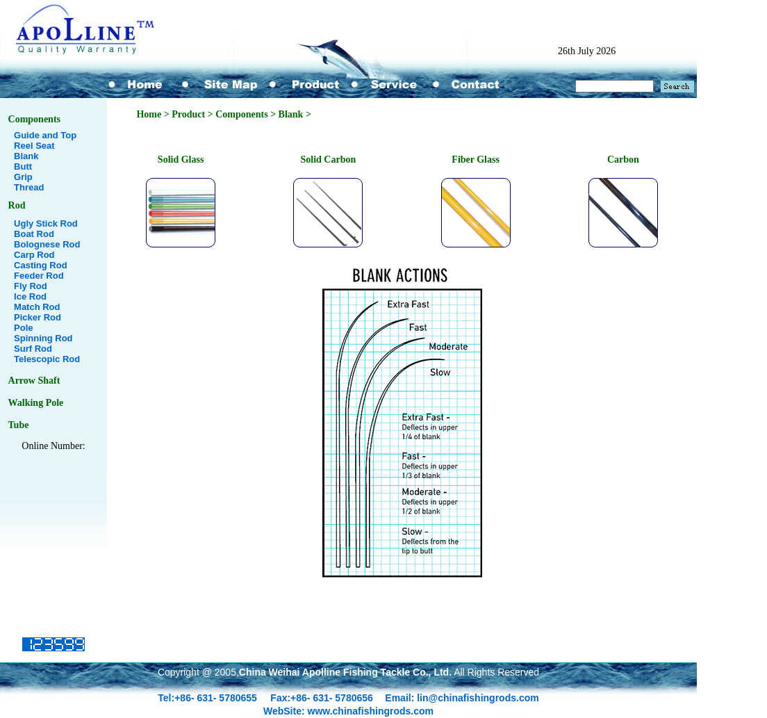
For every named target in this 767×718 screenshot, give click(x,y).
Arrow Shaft (34, 380)
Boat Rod (34, 234)
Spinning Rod (43, 338)
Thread (29, 187)
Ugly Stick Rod (46, 223)
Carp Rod (34, 255)
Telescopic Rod (47, 359)
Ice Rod (30, 296)
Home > (154, 114)
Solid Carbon (328, 159)
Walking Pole (36, 403)
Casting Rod (40, 265)
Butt (23, 166)
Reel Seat (34, 145)
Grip (23, 177)
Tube (18, 425)
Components (34, 119)
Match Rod (37, 307)
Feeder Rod (39, 275)
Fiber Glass (476, 159)
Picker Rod (37, 317)
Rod (17, 205)
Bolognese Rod (47, 244)
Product (188, 114)
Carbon (623, 159)
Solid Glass (181, 159)
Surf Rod (33, 348)
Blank (26, 156)
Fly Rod (30, 286)
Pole (23, 328)
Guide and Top (45, 135)
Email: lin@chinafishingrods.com (461, 697)
